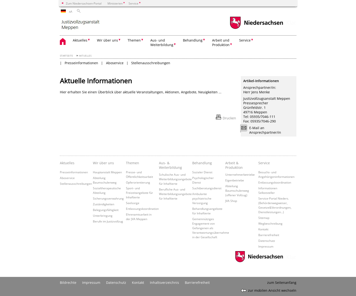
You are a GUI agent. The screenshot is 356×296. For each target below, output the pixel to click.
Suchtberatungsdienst (206, 188)
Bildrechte (68, 282)
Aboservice (115, 63)
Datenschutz (266, 241)
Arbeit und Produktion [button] (221, 42)
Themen (132, 163)
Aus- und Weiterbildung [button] (161, 42)
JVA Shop (231, 201)
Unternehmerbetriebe (240, 174)
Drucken (229, 118)
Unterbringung (103, 215)
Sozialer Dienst (202, 172)
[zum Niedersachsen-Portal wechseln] (256, 28)
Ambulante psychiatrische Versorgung (201, 198)
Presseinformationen (81, 63)
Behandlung (202, 163)
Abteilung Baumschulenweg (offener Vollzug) (237, 190)
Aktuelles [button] (80, 40)
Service (264, 163)
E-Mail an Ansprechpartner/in (262, 130)
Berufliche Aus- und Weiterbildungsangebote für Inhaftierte (175, 193)
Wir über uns (103, 163)
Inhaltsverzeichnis (164, 282)
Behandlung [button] (193, 40)
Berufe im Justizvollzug (108, 221)
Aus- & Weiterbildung (170, 165)
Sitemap (263, 218)
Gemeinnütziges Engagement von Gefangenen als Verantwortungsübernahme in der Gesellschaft (210, 228)
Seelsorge (132, 203)
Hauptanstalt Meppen (107, 172)
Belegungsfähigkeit (106, 210)
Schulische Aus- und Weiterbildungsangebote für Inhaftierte (175, 179)
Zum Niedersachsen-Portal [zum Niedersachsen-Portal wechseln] (84, 3)
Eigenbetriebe (234, 180)
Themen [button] (134, 40)
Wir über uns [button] (107, 40)
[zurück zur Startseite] (102, 25)
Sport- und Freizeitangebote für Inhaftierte (139, 192)
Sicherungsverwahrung (108, 198)
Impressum (265, 246)
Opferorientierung (138, 182)
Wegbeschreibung (270, 223)
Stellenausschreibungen (150, 63)
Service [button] (245, 40)
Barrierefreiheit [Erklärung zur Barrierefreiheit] (197, 282)
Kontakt (263, 229)
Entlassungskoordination (142, 209)
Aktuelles (85, 55)
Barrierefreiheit (268, 235)
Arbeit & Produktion (234, 165)
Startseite (66, 55)
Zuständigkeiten (103, 204)
